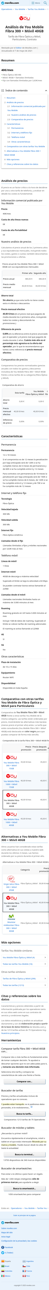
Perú (26, 1276)
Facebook (7, 1247)
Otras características (20, 141)
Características (13, 124)
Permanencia (17, 128)
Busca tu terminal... (24, 1154)
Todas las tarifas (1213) (13, 985)
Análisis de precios (15, 102)
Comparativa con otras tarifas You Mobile (26, 146)
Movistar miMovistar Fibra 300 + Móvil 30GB (11, 922)
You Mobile (20, 9)
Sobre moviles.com (9, 1228)
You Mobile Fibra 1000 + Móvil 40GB (11, 818)
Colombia (6, 1271)
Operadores (6, 9)
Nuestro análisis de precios (23, 115)
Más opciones (13, 159)
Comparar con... (24, 1081)
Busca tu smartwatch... (24, 1188)
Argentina (28, 1261)
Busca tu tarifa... (24, 1113)
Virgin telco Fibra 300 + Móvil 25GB (11, 883)
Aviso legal (5, 1237)
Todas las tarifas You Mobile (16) (17, 964)
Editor (19, 47)
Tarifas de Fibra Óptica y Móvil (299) (19, 978)
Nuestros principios (10, 1033)
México (5, 1276)
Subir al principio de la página (24, 1215)
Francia (27, 1271)
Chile (26, 1266)
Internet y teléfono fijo (21, 132)
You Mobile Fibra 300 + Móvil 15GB (11, 762)
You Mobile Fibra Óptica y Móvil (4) (19, 957)
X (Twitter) (7, 1253)
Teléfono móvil (18, 137)
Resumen (11, 97)
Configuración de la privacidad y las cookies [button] (19, 1241)
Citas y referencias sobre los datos (22, 164)
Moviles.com (10, 3)
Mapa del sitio (7, 1232)
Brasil (5, 1266)
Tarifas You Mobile (36, 9)
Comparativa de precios (22, 119)
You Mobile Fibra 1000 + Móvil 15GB (11, 780)
